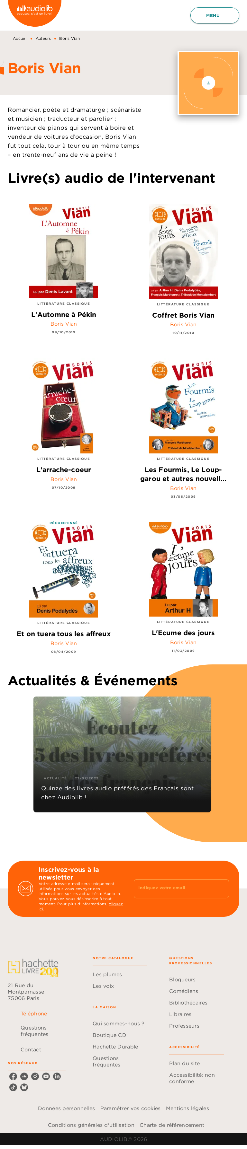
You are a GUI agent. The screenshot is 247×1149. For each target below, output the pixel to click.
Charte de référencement (172, 1125)
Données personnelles (66, 1108)
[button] (122, 754)
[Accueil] (35, 15)
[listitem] (13, 1076)
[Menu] (214, 15)
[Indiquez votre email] (173, 888)
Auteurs (43, 38)
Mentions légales (187, 1108)
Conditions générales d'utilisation (91, 1125)
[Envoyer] (221, 889)
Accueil (20, 38)
